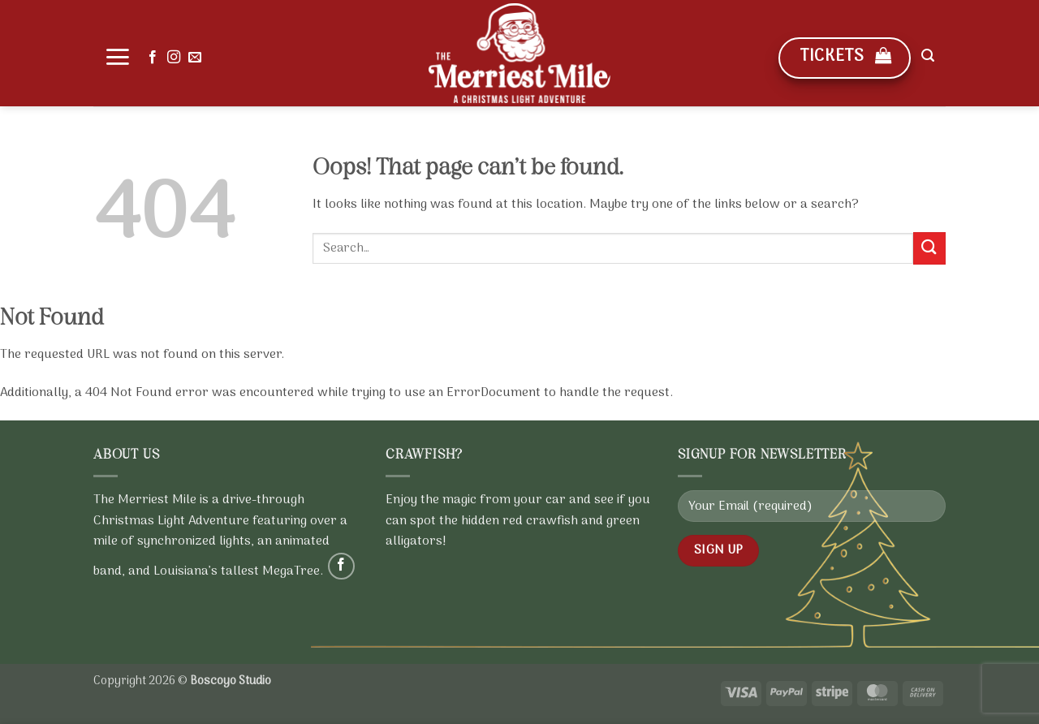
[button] (117, 57)
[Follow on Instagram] (173, 57)
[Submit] (929, 248)
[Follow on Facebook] (152, 57)
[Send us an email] (194, 57)
